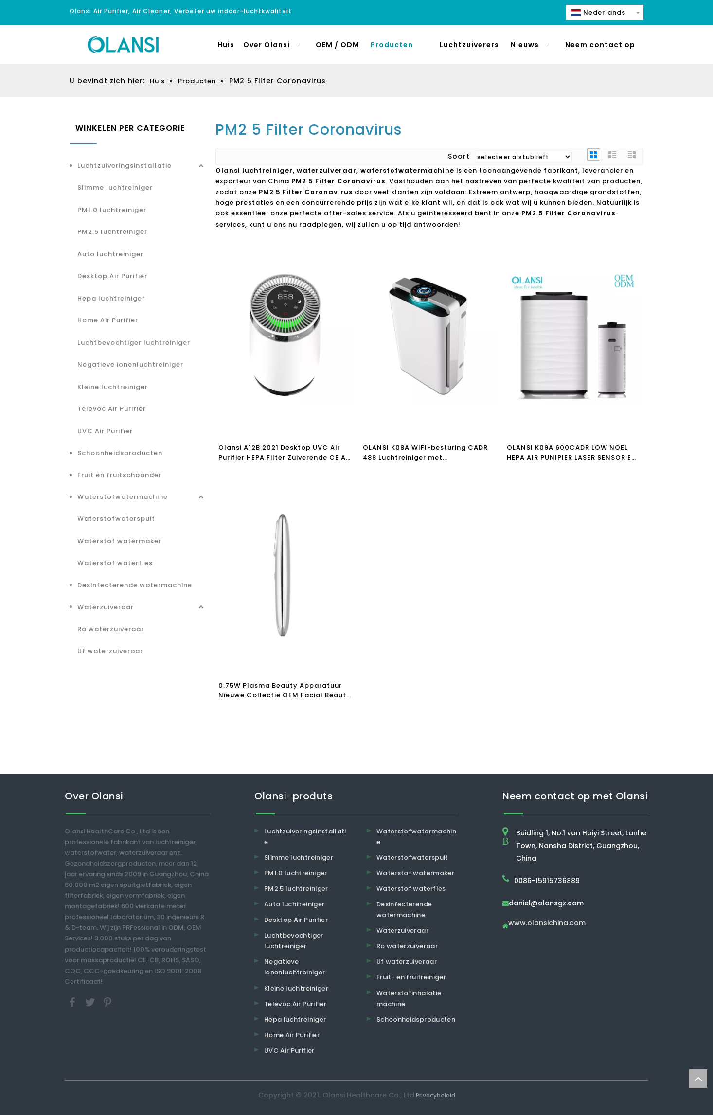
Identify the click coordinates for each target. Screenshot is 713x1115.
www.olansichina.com (547, 924)
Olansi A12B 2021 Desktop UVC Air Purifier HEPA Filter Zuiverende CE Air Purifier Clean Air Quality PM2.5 (284, 452)
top (698, 1078)
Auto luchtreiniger (110, 254)
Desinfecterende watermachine (134, 585)
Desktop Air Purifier (112, 276)
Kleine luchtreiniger (112, 386)
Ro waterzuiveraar (110, 629)
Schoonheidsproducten (119, 453)
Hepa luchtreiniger (111, 298)
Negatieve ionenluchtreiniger (130, 364)
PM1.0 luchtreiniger (111, 209)
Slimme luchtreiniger (115, 187)
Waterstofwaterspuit (116, 518)
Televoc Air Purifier (111, 408)
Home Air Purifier (107, 320)
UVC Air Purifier (105, 431)
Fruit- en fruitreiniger (411, 977)
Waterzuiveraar (105, 607)
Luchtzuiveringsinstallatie (124, 165)
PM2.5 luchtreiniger (112, 231)
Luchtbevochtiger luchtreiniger (133, 342)
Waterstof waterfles (115, 562)
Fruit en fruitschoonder (119, 474)
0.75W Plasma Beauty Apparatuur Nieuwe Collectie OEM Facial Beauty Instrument (284, 690)
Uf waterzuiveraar (110, 650)
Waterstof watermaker (119, 541)
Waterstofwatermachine (122, 496)
